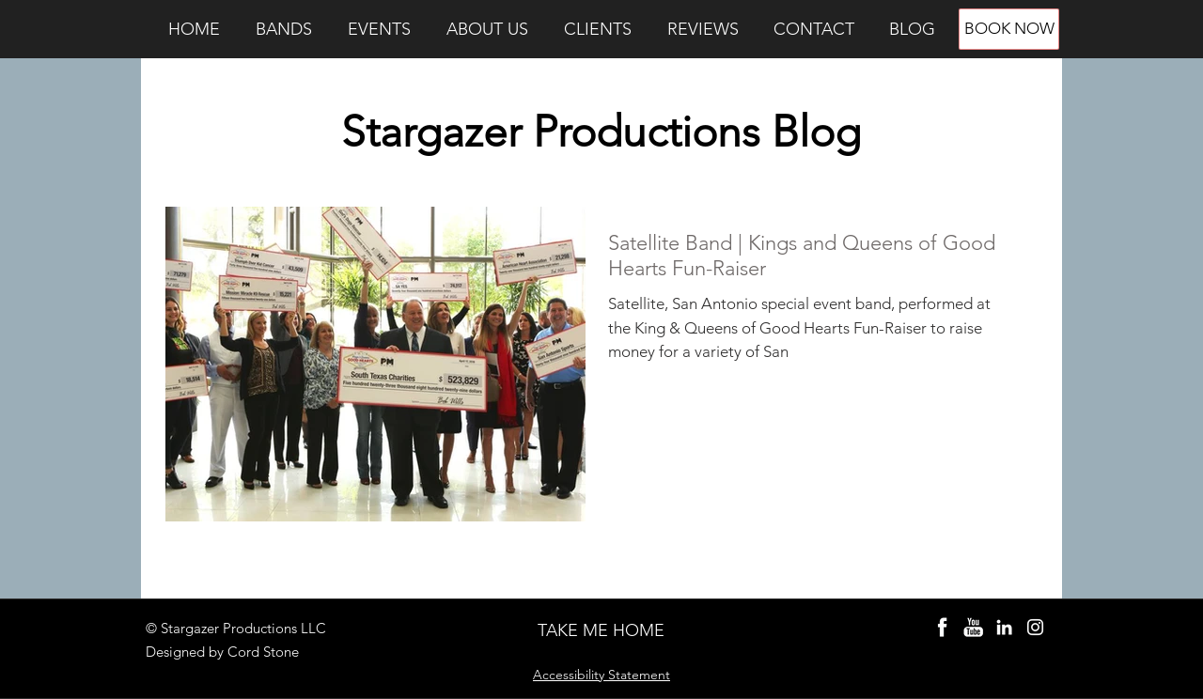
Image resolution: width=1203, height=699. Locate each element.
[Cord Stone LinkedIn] (1004, 627)
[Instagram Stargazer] (1035, 627)
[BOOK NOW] (1009, 29)
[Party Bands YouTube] (973, 627)
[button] (284, 29)
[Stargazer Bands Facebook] (942, 627)
